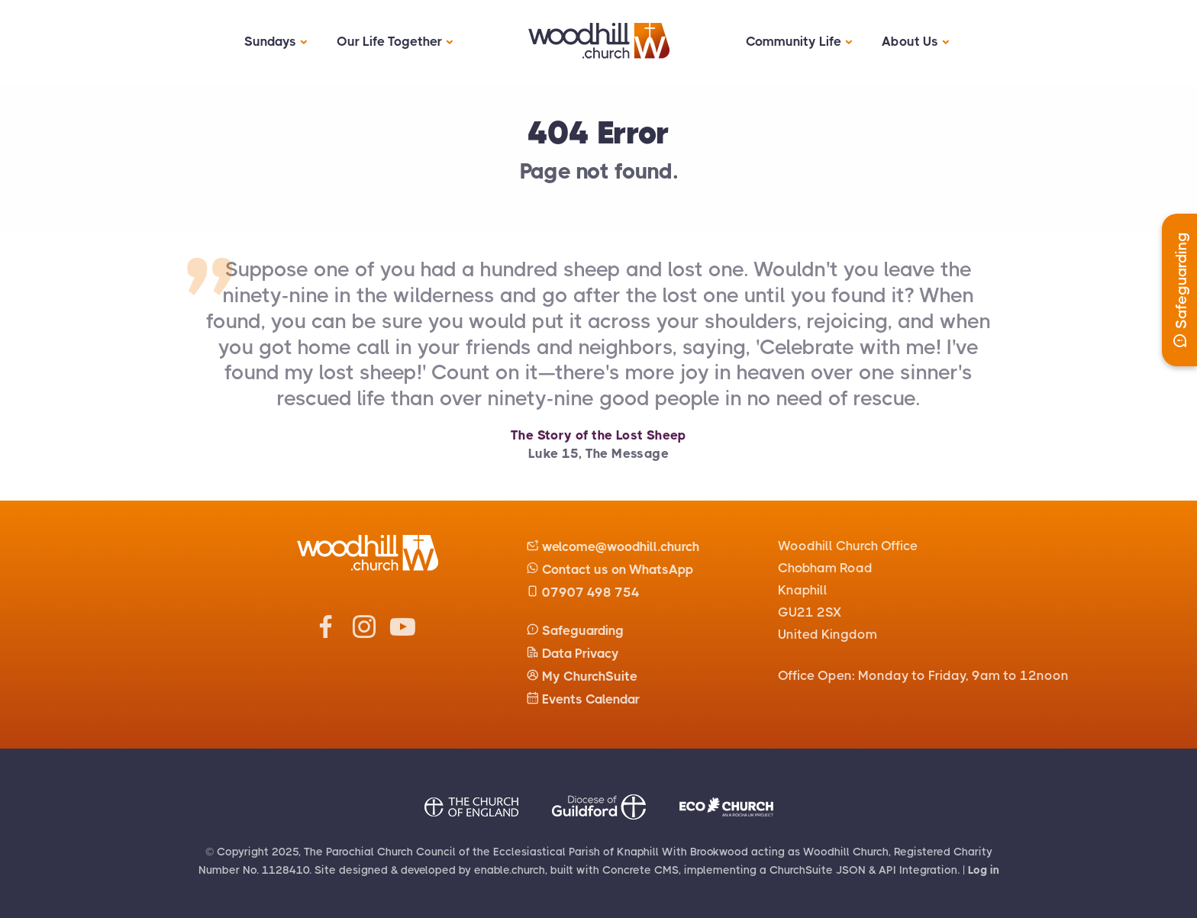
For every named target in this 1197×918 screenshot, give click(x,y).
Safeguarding (575, 630)
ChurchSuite (801, 870)
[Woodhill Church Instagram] (364, 634)
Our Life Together (389, 41)
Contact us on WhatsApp (609, 569)
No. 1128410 (276, 870)
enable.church (509, 870)
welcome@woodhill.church (612, 546)
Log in (983, 870)
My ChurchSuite (581, 676)
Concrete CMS (640, 870)
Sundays (270, 41)
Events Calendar (583, 699)
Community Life (793, 41)
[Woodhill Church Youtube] (402, 634)
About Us (910, 41)
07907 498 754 (583, 592)
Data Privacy (572, 653)
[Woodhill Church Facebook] (326, 634)
